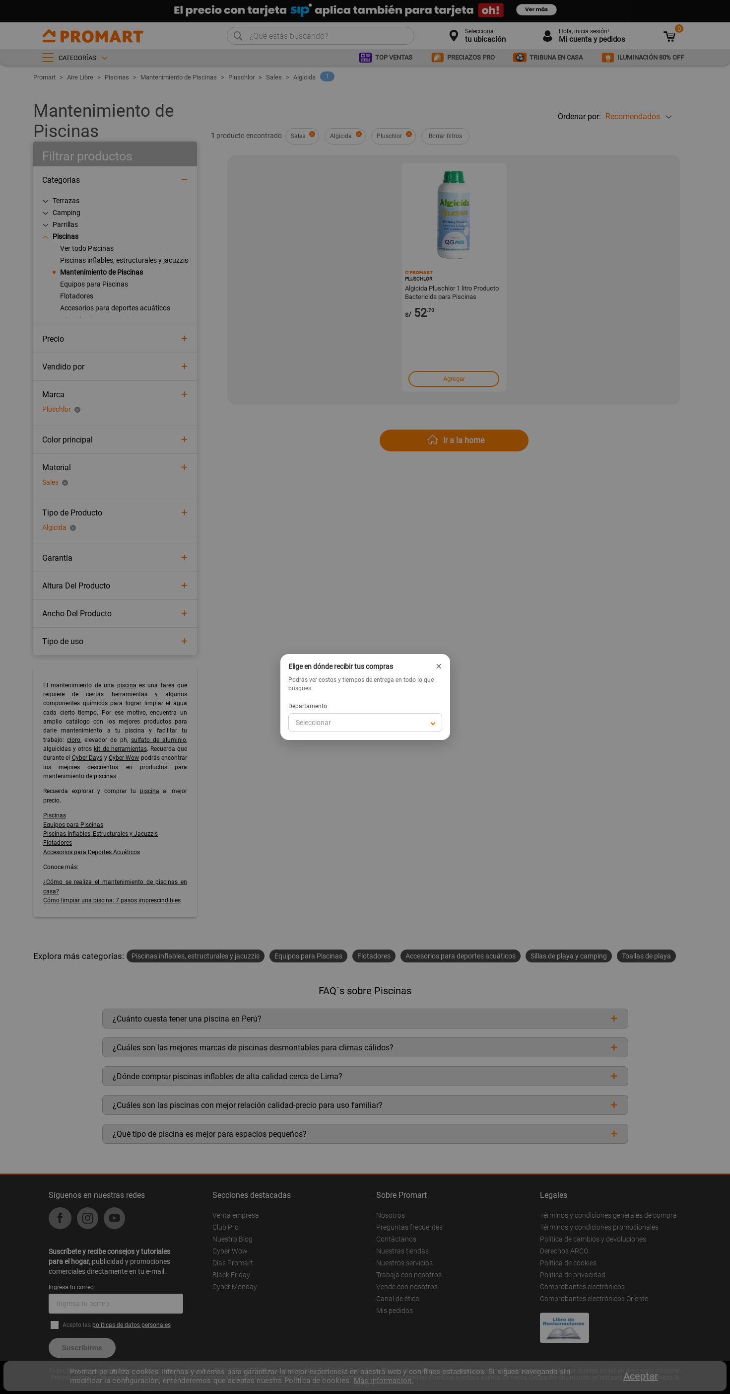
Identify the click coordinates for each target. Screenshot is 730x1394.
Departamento (307, 706)
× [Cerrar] (439, 666)
